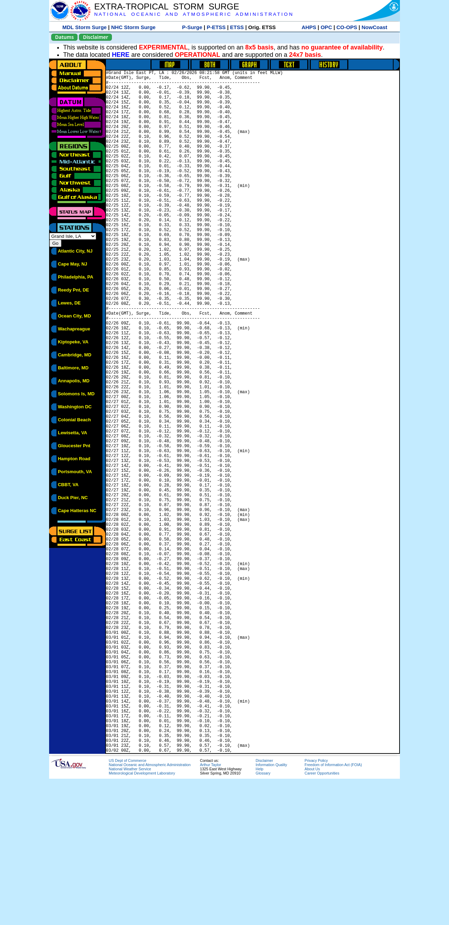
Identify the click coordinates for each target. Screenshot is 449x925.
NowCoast (374, 27)
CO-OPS (346, 27)
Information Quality (271, 911)
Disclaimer (95, 37)
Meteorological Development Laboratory (142, 919)
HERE (120, 54)
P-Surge (192, 27)
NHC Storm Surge (133, 27)
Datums (64, 37)
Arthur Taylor (210, 911)
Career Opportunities (321, 919)
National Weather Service (130, 915)
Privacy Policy (316, 907)
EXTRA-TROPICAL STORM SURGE (166, 6)
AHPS (309, 27)
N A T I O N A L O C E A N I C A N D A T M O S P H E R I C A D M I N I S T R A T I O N (193, 14)
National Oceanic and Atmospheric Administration (149, 911)
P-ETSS (216, 27)
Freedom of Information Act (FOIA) (333, 911)
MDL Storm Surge (84, 27)
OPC (326, 27)
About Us (312, 915)
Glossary (263, 919)
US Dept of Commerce (127, 907)
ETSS (237, 27)
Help (259, 915)
